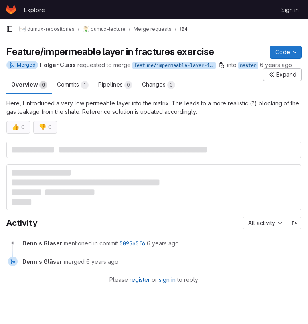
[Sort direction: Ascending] (294, 223)
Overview (29, 85)
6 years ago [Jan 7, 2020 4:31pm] (276, 64)
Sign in (290, 9)
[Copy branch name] (221, 65)
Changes (158, 85)
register (140, 279)
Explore (34, 9)
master (248, 65)
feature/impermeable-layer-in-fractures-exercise (175, 65)
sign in (167, 279)
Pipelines (115, 85)
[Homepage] (11, 9)
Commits (73, 85)
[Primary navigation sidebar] (9, 28)
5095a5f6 (132, 243)
